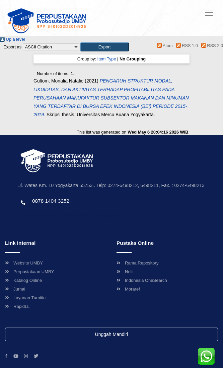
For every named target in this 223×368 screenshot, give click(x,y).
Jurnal (15, 289)
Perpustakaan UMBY (29, 271)
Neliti (126, 271)
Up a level (12, 39)
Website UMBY (24, 262)
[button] (104, 46)
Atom (164, 45)
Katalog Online (23, 280)
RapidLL (17, 306)
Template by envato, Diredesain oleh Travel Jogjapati (68, 215)
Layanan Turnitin (25, 297)
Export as (12, 46)
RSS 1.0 (186, 45)
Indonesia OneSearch (142, 280)
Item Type (106, 58)
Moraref (128, 289)
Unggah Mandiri (111, 334)
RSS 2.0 (211, 45)
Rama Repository (137, 262)
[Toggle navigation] (209, 12)
